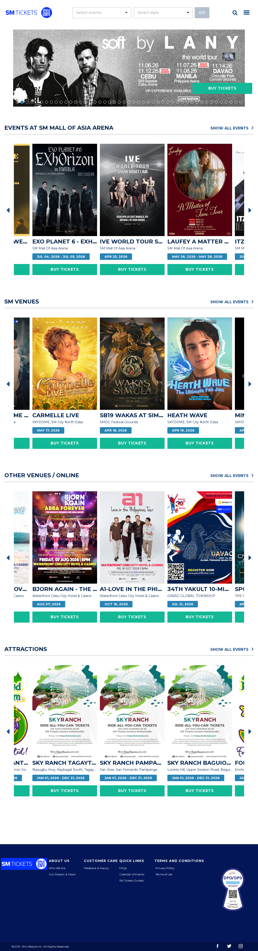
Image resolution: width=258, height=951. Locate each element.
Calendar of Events (131, 874)
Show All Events (232, 127)
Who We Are (57, 868)
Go (202, 12)
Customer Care (101, 861)
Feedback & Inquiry (96, 868)
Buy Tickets (222, 88)
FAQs (123, 868)
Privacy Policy (165, 868)
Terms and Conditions (179, 861)
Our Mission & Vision (62, 874)
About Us (59, 861)
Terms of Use (164, 874)
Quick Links (131, 861)
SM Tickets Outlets (131, 880)
